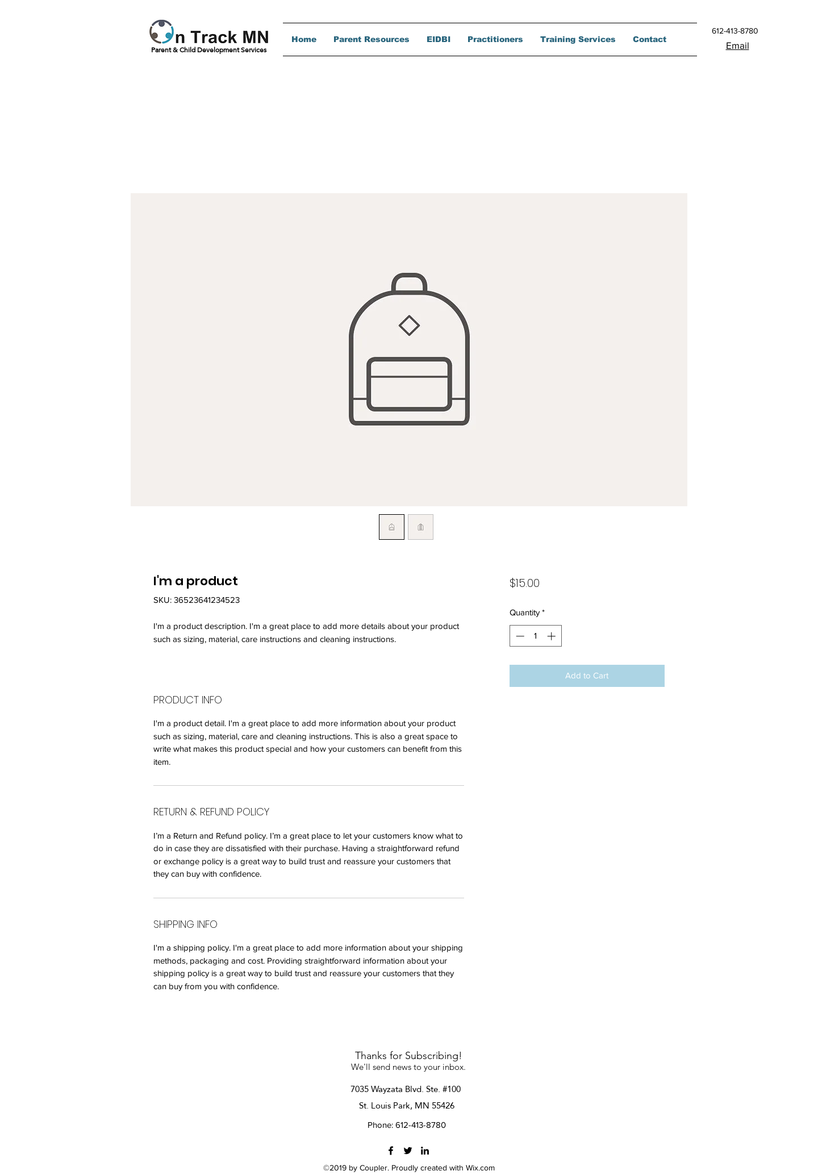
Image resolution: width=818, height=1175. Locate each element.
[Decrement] (519, 636)
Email (737, 45)
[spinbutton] (535, 636)
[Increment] (552, 636)
